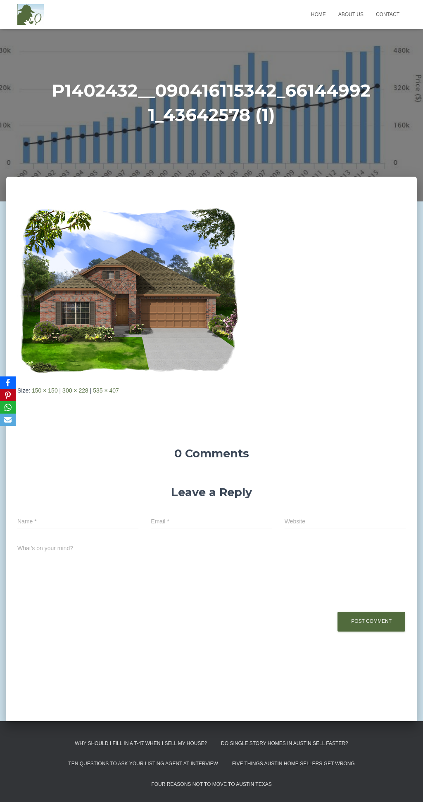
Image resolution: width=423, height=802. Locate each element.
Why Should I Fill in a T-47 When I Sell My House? (141, 743)
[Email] (8, 420)
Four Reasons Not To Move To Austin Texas (211, 784)
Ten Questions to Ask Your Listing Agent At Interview (143, 764)
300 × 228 (75, 390)
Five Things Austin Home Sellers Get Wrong (293, 764)
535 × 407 (106, 390)
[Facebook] (8, 382)
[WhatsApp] (8, 407)
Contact (387, 14)
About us (351, 14)
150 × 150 (45, 390)
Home (318, 14)
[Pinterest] (8, 395)
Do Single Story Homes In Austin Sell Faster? (284, 743)
